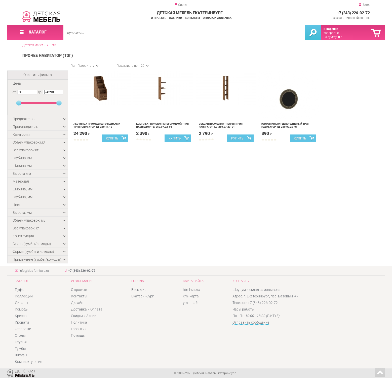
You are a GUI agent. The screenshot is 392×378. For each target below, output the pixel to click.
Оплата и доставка (217, 18)
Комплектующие (28, 362)
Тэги (53, 45)
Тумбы (20, 349)
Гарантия (79, 329)
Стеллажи (23, 329)
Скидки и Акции (83, 316)
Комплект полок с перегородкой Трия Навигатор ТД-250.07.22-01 (162, 125)
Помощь (78, 335)
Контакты (192, 18)
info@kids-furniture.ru (34, 270)
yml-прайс (191, 303)
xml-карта (191, 296)
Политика (79, 322)
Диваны (21, 303)
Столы (20, 335)
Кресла (21, 316)
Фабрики (175, 18)
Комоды (21, 309)
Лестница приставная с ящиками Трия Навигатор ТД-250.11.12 (96, 125)
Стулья (21, 342)
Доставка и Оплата (86, 309)
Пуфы (19, 290)
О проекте (158, 18)
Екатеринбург (142, 296)
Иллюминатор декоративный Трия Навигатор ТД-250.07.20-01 (285, 125)
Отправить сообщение (250, 322)
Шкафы (21, 355)
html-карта (191, 290)
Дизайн (77, 303)
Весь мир (138, 290)
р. (340, 37)
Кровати (22, 322)
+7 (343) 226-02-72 (353, 13)
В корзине (331, 29)
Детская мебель (33, 45)
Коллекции (24, 296)
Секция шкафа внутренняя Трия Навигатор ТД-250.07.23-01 (221, 125)
